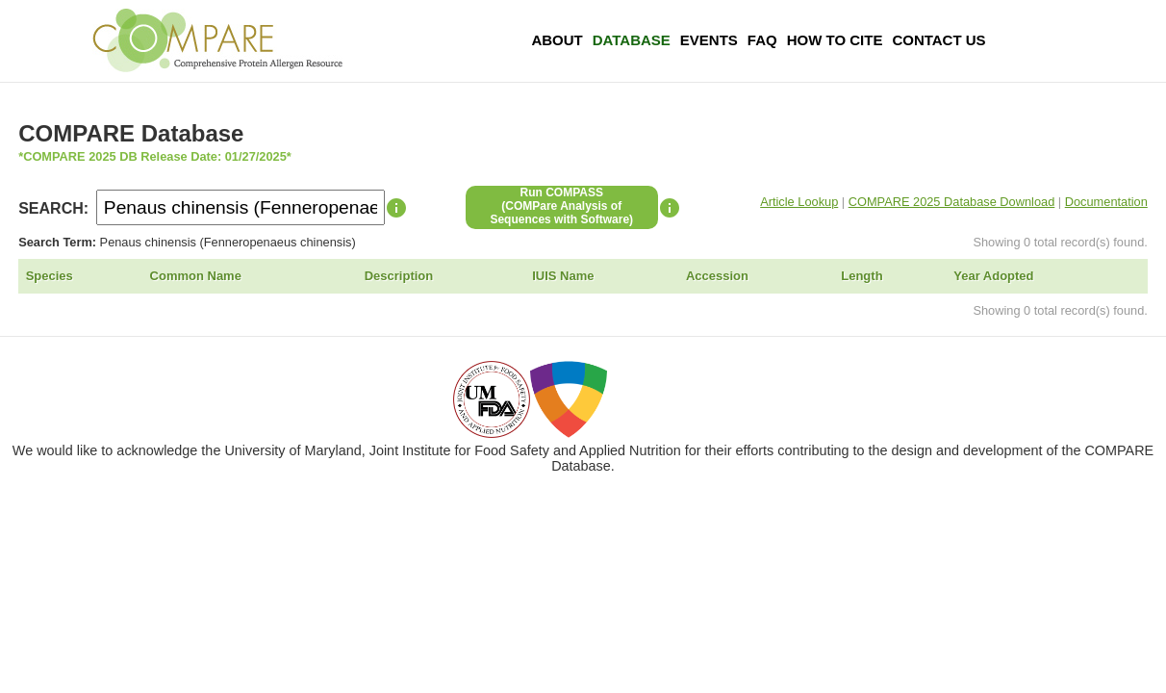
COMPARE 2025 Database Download (952, 201)
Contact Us (938, 40)
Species (49, 276)
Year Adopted (993, 276)
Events (709, 40)
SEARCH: (53, 208)
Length (861, 276)
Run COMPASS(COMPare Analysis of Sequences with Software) (561, 206)
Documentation (1106, 201)
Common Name (195, 276)
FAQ (762, 40)
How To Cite (835, 40)
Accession (717, 276)
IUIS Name (563, 276)
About (556, 40)
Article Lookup (799, 201)
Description (399, 276)
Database (632, 40)
